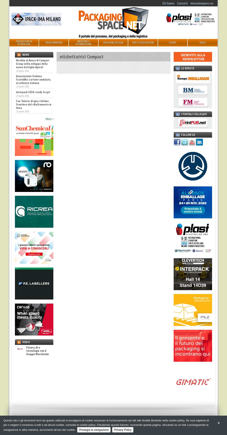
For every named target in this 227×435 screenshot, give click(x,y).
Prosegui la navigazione (94, 429)
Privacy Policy (122, 429)
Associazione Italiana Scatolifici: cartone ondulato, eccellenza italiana (33, 79)
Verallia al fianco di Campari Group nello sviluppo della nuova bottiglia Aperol (32, 64)
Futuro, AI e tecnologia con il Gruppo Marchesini (32, 351)
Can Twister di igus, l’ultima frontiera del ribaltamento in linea (33, 104)
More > (49, 119)
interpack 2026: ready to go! (33, 92)
